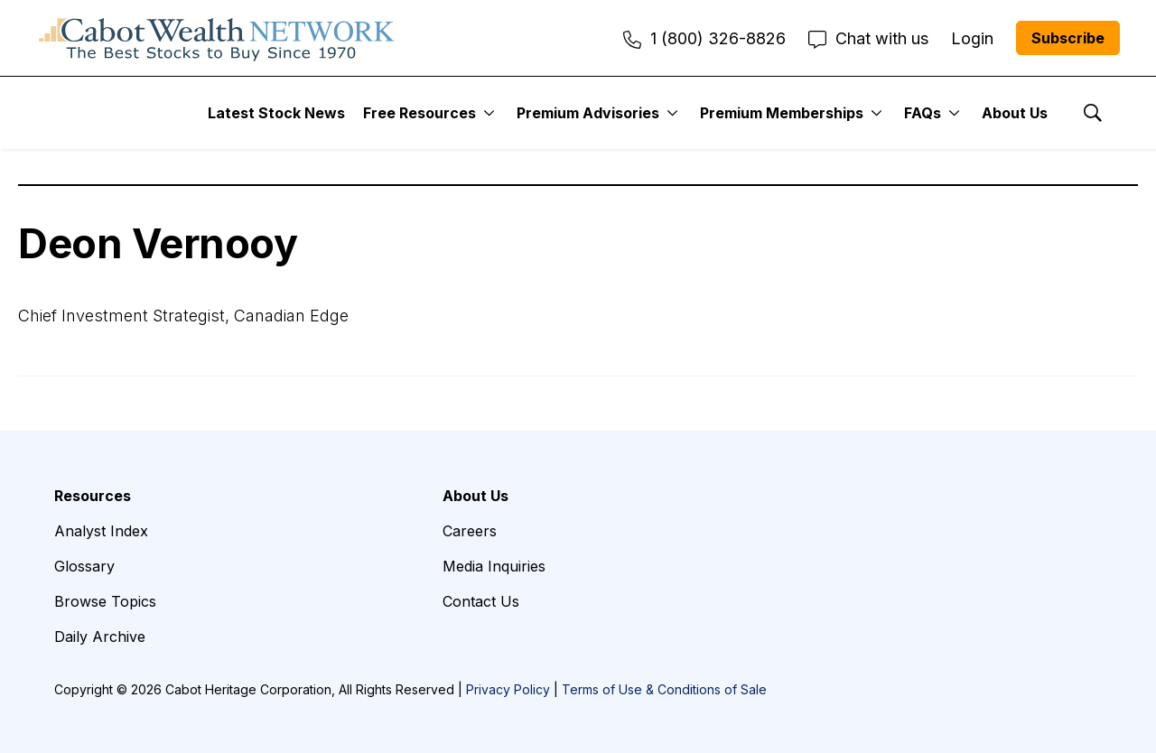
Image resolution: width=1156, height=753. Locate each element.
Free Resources (419, 113)
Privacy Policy (508, 689)
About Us (1015, 113)
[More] (489, 113)
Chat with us (868, 38)
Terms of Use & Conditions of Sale (664, 689)
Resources (92, 496)
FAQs (922, 113)
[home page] (216, 38)
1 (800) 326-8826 (704, 38)
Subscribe (1068, 38)
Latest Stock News (276, 113)
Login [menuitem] (972, 38)
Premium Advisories (588, 113)
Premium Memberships (781, 113)
